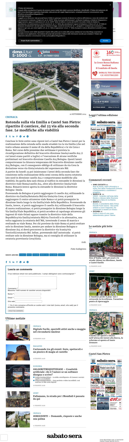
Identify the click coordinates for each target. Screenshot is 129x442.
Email (11, 298)
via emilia (53, 255)
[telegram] (27, 136)
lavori (29, 255)
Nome (11, 294)
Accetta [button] (105, 40)
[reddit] (24, 136)
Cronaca (23, 255)
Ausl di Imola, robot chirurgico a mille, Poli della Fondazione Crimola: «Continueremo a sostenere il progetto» (107, 189)
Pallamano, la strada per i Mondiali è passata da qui (58, 397)
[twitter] (9, 136)
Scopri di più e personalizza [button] (30, 40)
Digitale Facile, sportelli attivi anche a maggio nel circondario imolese (59, 330)
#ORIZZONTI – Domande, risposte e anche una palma (57, 417)
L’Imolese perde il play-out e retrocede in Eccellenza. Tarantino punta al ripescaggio (106, 299)
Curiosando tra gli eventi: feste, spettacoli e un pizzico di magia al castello (58, 350)
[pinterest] (17, 136)
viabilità (61, 255)
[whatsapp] (20, 136)
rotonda (36, 255)
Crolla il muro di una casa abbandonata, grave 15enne (104, 214)
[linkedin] (13, 136)
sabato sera (44, 255)
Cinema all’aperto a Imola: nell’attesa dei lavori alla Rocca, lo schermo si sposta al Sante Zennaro (106, 339)
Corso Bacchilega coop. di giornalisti (111, 439)
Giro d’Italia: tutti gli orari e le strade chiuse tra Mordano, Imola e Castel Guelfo (105, 260)
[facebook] (6, 136)
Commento (13, 288)
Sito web (11, 301)
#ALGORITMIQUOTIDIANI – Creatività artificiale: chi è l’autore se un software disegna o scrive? (55, 372)
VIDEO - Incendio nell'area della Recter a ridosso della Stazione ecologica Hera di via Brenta (105, 198)
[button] (110, 4)
